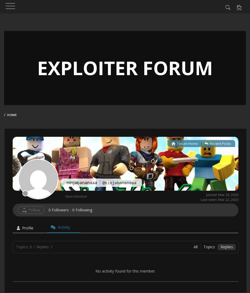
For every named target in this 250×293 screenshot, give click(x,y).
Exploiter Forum (125, 68)
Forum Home (185, 143)
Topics (209, 246)
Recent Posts (218, 143)
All (196, 246)
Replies (227, 246)
